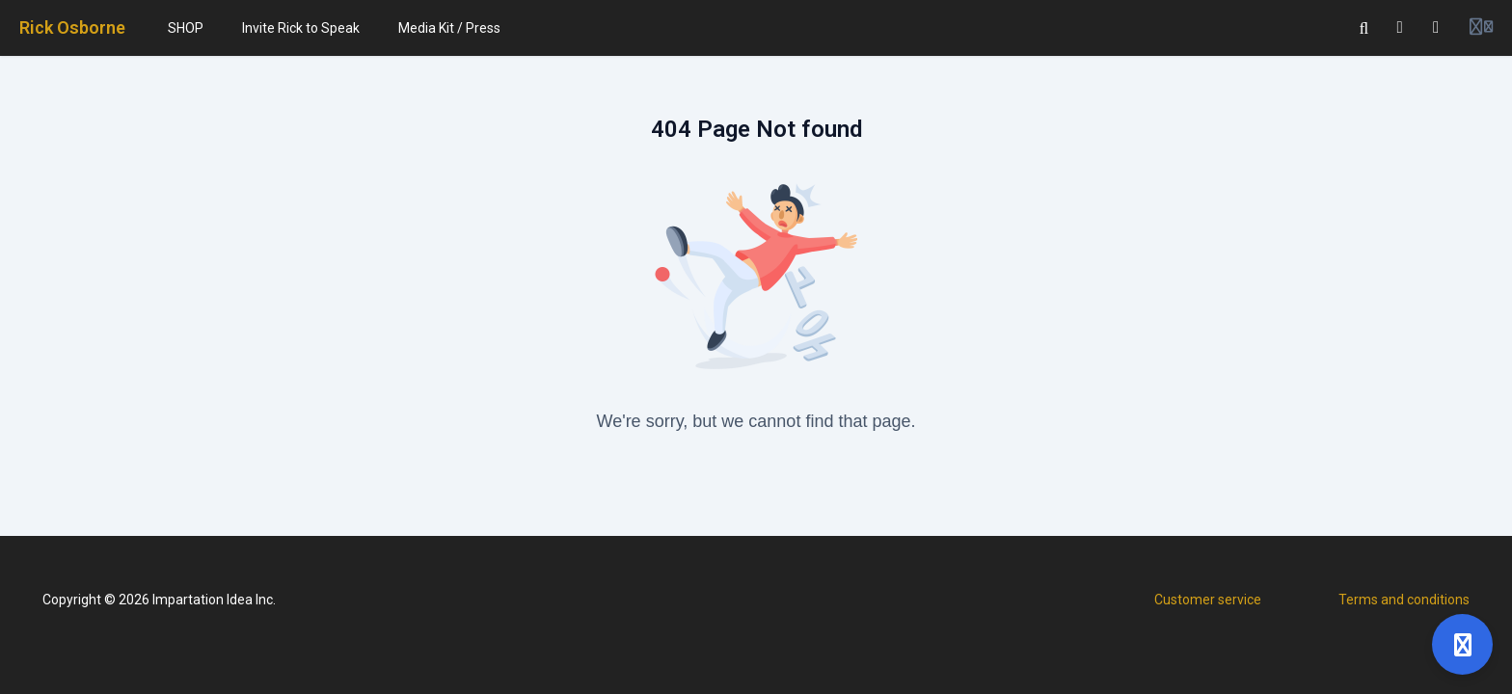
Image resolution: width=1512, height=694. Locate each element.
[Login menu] (1481, 28)
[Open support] (1462, 644)
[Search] (1364, 28)
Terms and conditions (1404, 599)
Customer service (1207, 599)
